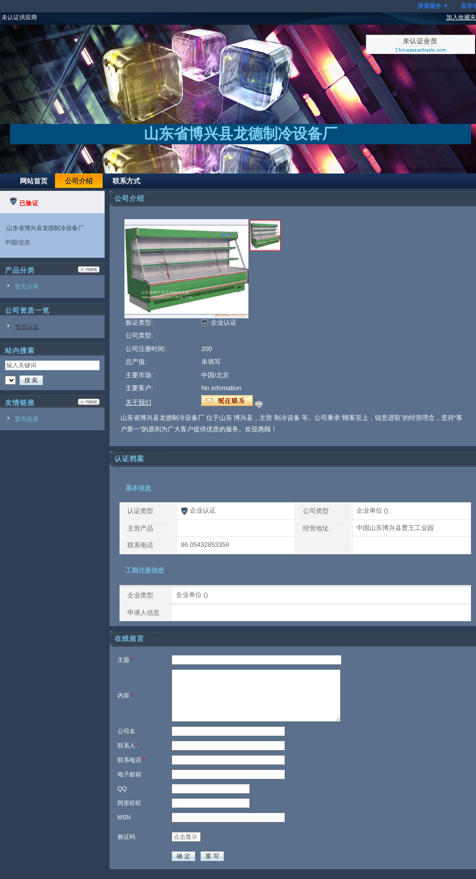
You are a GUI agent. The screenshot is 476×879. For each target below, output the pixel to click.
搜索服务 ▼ (433, 5)
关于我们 (138, 402)
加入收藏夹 (461, 17)
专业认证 (27, 326)
